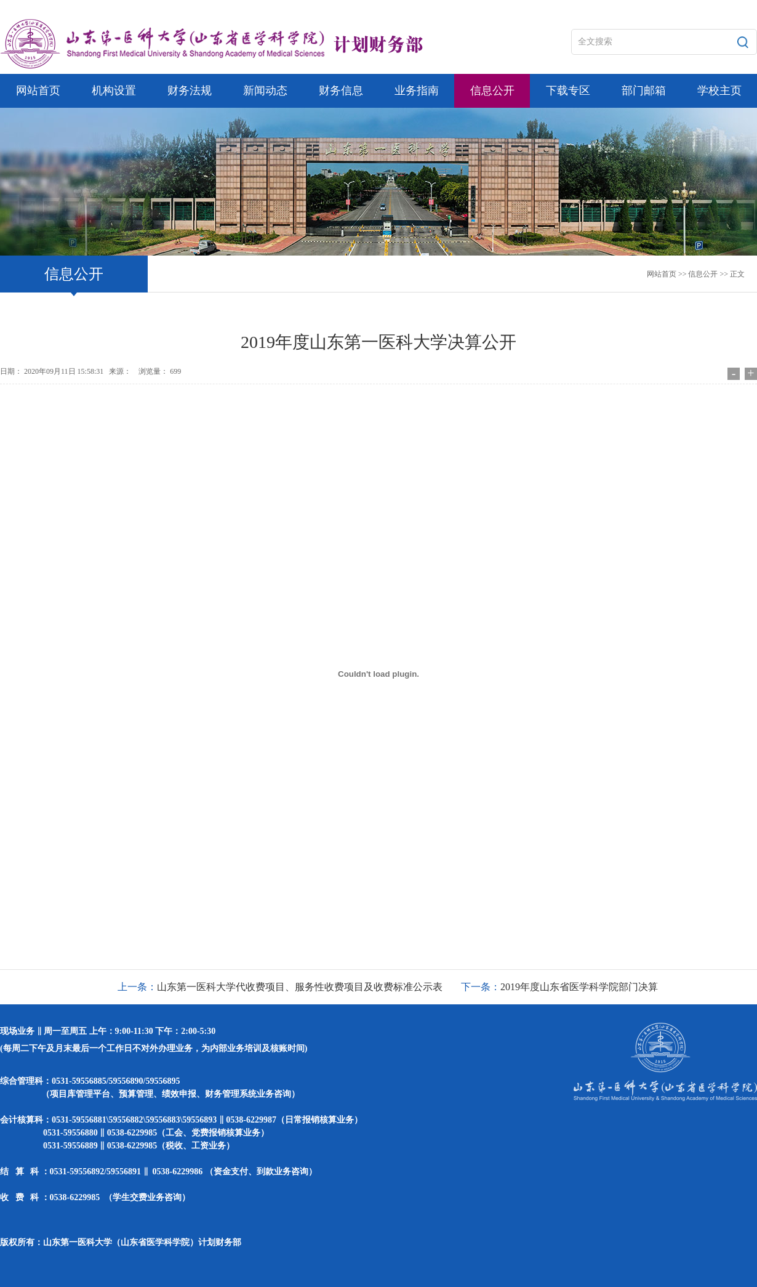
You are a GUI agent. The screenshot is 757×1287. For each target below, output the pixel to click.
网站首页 (661, 274)
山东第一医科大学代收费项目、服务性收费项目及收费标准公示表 (300, 987)
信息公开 (703, 274)
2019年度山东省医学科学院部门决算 (579, 987)
